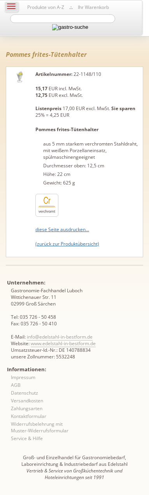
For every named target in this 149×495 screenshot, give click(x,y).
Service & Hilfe (27, 438)
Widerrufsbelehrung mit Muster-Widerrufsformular (39, 427)
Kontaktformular (28, 416)
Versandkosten (27, 400)
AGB (16, 385)
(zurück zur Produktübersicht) (67, 243)
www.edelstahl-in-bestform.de (63, 343)
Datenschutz (24, 393)
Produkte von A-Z (45, 7)
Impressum (23, 377)
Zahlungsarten (26, 408)
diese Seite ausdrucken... (62, 229)
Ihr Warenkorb (93, 7)
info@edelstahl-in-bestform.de (60, 337)
